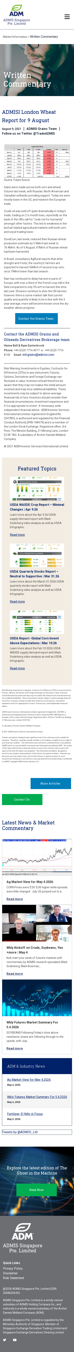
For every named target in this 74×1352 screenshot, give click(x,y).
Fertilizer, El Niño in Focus (25, 1114)
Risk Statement (13, 1278)
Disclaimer (10, 1273)
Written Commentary (44, 37)
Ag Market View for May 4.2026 (30, 882)
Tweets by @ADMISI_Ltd (19, 1132)
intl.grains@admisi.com (38, 355)
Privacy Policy (13, 1268)
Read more (17, 535)
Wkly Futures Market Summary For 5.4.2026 (37, 1097)
